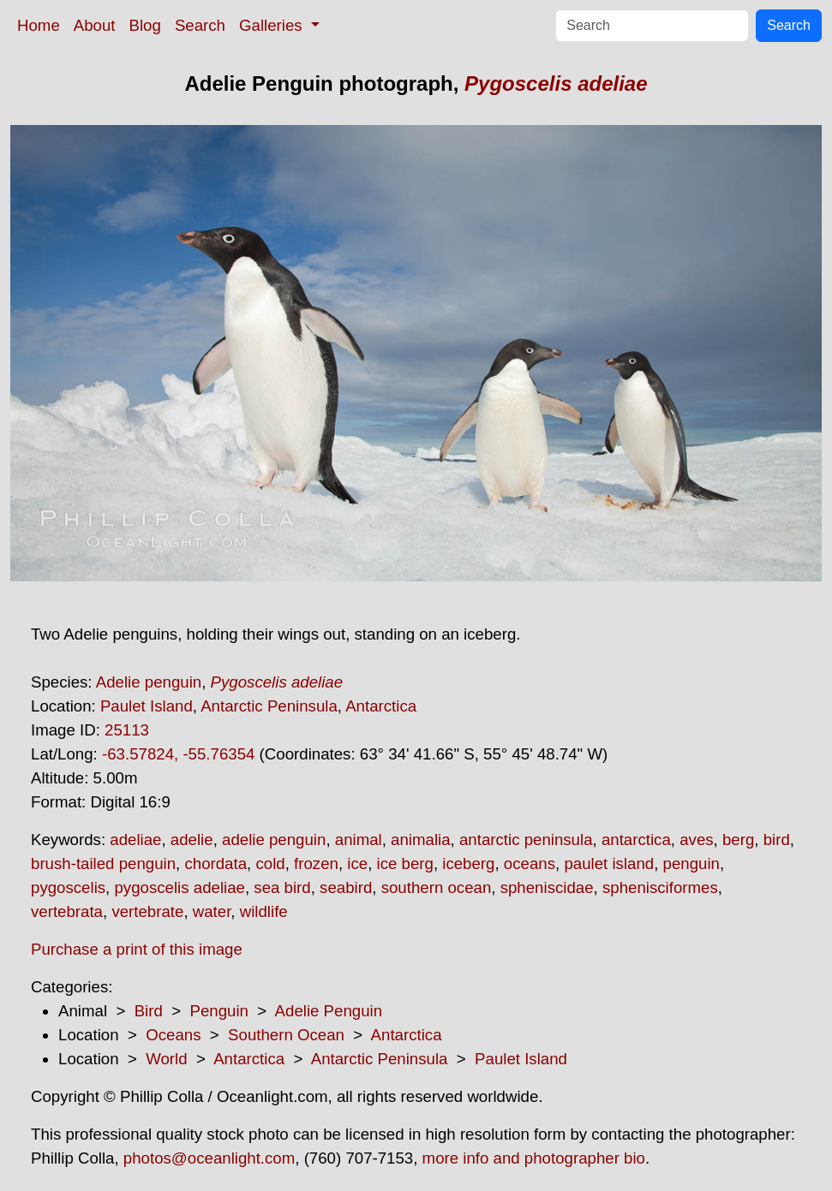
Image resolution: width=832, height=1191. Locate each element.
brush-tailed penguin (103, 863)
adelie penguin (274, 840)
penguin (691, 863)
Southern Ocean (286, 1035)
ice (357, 863)
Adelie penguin (148, 682)
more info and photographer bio (533, 1158)
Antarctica (380, 706)
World (166, 1059)
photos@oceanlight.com (209, 1158)
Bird (149, 1011)
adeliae (135, 840)
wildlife (264, 911)
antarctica (636, 840)
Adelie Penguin (329, 1011)
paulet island (609, 863)
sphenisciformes (660, 887)
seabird (346, 887)
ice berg (405, 863)
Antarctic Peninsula (269, 706)
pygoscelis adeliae (179, 887)
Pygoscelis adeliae (555, 83)
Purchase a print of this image (136, 949)
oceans (529, 863)
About (95, 25)
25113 (127, 730)
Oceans (173, 1035)
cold (269, 863)
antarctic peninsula (526, 840)
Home (38, 25)
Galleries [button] (273, 25)
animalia (420, 840)
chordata (215, 863)
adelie (192, 840)
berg (738, 840)
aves (696, 840)
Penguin (218, 1011)
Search (200, 25)
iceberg (468, 863)
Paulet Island (146, 706)
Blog (145, 25)
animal (358, 840)
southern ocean (436, 887)
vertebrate (147, 911)
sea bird (282, 887)
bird (776, 840)
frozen (316, 863)
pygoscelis (68, 887)
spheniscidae (547, 887)
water (212, 911)
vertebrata (67, 911)
